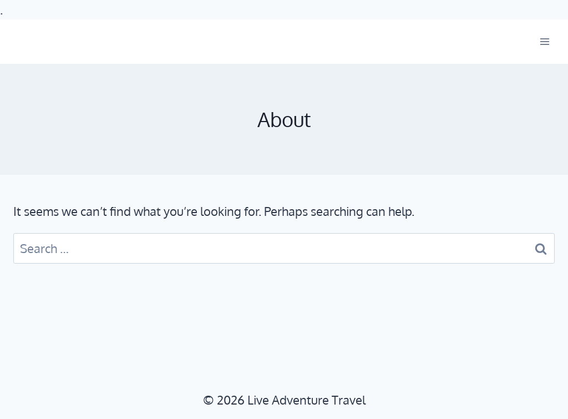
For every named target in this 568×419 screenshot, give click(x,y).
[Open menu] (544, 42)
